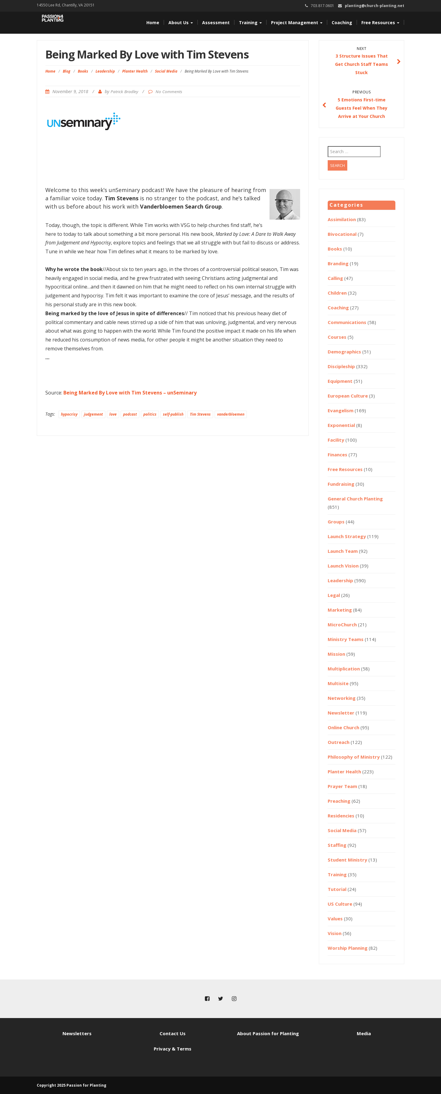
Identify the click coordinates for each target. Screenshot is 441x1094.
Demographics (344, 352)
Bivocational (342, 234)
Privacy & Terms (172, 1049)
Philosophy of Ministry (354, 757)
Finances (337, 454)
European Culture (348, 396)
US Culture (340, 904)
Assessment (216, 22)
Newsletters (77, 1033)
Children (337, 293)
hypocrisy (69, 414)
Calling (335, 278)
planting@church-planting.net (374, 5)
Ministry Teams (346, 639)
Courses (337, 337)
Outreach (338, 742)
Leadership (105, 71)
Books (83, 71)
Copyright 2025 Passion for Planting (71, 1085)
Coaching (342, 22)
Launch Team (343, 551)
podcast (130, 414)
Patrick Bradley (124, 91)
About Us (180, 22)
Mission (336, 654)
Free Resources (380, 22)
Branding (338, 263)
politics (149, 414)
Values (335, 918)
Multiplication (344, 669)
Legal (334, 595)
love (113, 414)
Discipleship (341, 366)
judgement (93, 414)
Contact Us (173, 1033)
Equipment (340, 381)
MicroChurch (342, 624)
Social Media (166, 71)
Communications (347, 322)
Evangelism (340, 410)
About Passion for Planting (268, 1033)
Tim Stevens (200, 414)
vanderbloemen (230, 414)
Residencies (341, 816)
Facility (336, 440)
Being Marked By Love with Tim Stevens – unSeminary (130, 392)
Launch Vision (343, 566)
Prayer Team (342, 786)
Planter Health (135, 71)
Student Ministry (347, 860)
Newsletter (341, 713)
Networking (342, 698)
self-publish (173, 414)
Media (364, 1033)
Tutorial (337, 889)
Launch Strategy (347, 536)
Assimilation (342, 219)
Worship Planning (348, 948)
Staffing (337, 845)
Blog (66, 71)
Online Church (343, 727)
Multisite (338, 683)
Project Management (296, 22)
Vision (334, 933)
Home (152, 22)
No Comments (169, 91)
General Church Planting (355, 499)
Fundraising (341, 484)
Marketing (340, 610)
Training (250, 22)
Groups (336, 522)
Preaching (339, 801)
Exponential (341, 425)
